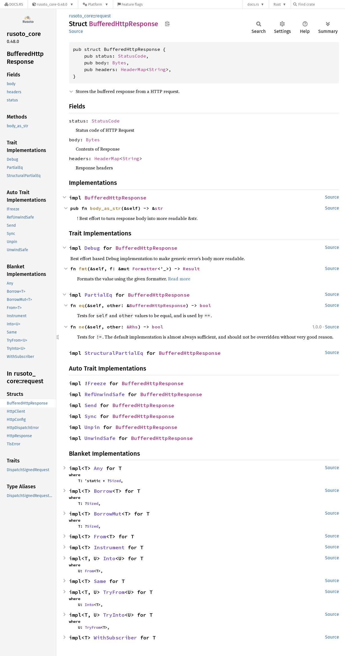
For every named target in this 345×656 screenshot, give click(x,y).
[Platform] (95, 4)
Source (76, 31)
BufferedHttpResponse (115, 197)
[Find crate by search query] (321, 4)
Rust (277, 4)
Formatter (145, 268)
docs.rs (253, 4)
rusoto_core (81, 16)
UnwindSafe (99, 438)
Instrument (109, 547)
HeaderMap (133, 69)
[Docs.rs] (14, 4)
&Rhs (132, 327)
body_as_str (105, 208)
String (157, 69)
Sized (115, 480)
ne (81, 327)
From (100, 536)
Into (109, 558)
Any (98, 468)
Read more (179, 279)
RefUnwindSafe (104, 394)
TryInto (114, 615)
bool (205, 305)
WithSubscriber (115, 637)
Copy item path (167, 23)
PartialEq (98, 295)
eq (81, 305)
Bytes (119, 62)
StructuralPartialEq (113, 353)
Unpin (92, 427)
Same (100, 581)
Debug (92, 248)
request (103, 16)
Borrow (103, 491)
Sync (90, 416)
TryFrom (114, 592)
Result (191, 268)
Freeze (97, 383)
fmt (83, 268)
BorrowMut (108, 513)
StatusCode (132, 56)
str (159, 208)
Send (90, 405)
